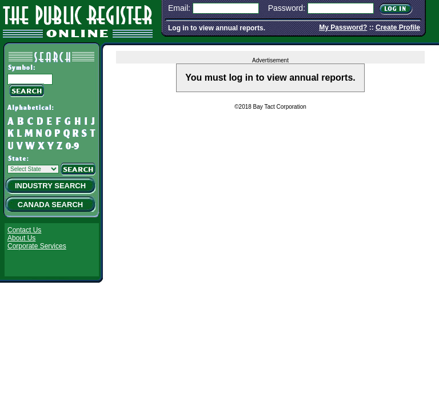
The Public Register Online (77, 19)
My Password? (343, 27)
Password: (286, 8)
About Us (21, 238)
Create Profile (398, 27)
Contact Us (24, 230)
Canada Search (50, 204)
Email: (179, 8)
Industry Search (50, 185)
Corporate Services (36, 246)
